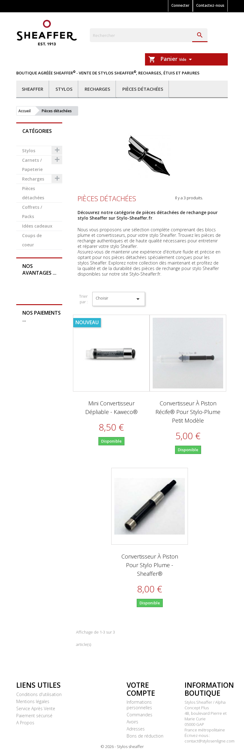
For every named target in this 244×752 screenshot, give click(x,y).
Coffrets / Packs (32, 211)
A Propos (25, 723)
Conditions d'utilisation (39, 694)
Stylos (63, 89)
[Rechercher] (149, 35)
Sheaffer (32, 89)
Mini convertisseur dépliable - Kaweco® (111, 408)
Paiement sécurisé (34, 715)
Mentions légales (32, 701)
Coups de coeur (32, 240)
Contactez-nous (210, 5)
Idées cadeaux (37, 226)
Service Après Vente (35, 708)
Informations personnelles (139, 704)
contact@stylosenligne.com (209, 741)
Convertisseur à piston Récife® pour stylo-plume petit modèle (187, 412)
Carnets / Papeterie (32, 164)
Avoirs (132, 722)
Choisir (119, 299)
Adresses (136, 729)
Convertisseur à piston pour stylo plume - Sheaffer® (149, 565)
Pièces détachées (142, 89)
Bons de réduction (145, 736)
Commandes (139, 715)
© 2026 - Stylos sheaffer (122, 746)
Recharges (97, 89)
